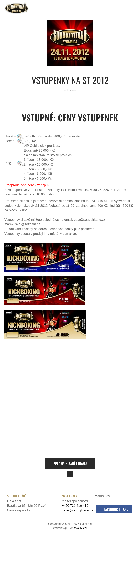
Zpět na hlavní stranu (70, 463)
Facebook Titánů (116, 509)
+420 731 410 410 (75, 505)
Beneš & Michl (77, 528)
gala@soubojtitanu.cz (77, 510)
